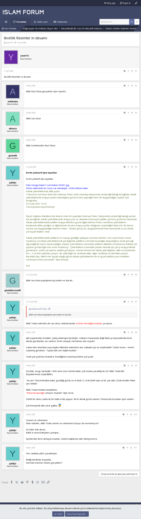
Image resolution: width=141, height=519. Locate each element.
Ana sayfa (6, 22)
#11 (135, 447)
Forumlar (21, 21)
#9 (136, 365)
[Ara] (114, 22)
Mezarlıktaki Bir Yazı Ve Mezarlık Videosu (91, 28)
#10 (135, 414)
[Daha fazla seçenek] (131, 22)
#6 (136, 274)
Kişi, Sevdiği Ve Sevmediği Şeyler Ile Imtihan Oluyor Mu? (40, 28)
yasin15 (9, 42)
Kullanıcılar (62, 21)
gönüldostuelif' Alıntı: (38, 309)
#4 (136, 140)
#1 (136, 71)
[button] (29, 22)
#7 (136, 301)
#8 (136, 332)
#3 (136, 112)
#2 (136, 85)
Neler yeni (42, 21)
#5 (136, 167)
